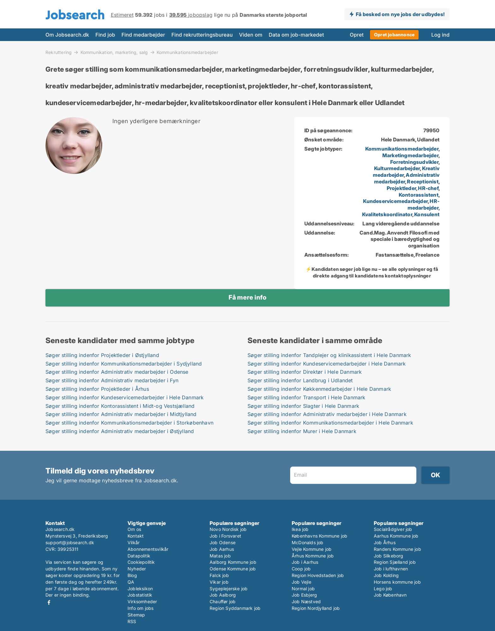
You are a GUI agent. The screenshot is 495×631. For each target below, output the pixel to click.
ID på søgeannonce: (328, 130)
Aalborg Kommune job (233, 562)
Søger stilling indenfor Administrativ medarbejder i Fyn (111, 380)
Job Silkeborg (388, 555)
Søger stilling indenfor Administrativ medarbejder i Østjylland (119, 431)
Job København (390, 595)
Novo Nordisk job (228, 529)
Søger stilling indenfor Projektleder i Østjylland (102, 355)
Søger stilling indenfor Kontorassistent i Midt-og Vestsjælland (119, 406)
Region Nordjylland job (316, 608)
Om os (134, 529)
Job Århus (385, 542)
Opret (357, 35)
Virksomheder (142, 601)
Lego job (383, 588)
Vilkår (134, 542)
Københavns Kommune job (319, 536)
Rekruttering (58, 52)
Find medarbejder (143, 35)
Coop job (301, 568)
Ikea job (300, 529)
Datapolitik (139, 555)
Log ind (440, 35)
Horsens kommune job (397, 582)
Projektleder (401, 188)
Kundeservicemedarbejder (395, 201)
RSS (132, 621)
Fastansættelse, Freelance (407, 255)
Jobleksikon (140, 588)
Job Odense (223, 542)
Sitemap (136, 614)
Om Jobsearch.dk (67, 35)
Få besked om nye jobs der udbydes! (400, 14)
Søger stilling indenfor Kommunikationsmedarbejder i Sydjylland (123, 363)
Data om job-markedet (296, 35)
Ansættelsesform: (326, 255)
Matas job (220, 555)
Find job (105, 35)
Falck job (219, 575)
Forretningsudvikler (414, 162)
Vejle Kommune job (311, 549)
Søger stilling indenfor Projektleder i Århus (97, 389)
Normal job (303, 588)
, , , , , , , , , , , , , (400, 181)
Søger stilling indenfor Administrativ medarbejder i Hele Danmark (327, 414)
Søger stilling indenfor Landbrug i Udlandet (300, 380)
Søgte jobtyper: (323, 149)
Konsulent (426, 214)
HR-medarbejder (423, 204)
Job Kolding (386, 575)
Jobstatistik (140, 595)
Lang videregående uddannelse (400, 223)
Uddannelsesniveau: (329, 223)
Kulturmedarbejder (397, 168)
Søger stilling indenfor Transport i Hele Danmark (307, 397)
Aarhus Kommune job (396, 536)
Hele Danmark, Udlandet (410, 139)
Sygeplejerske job (229, 588)
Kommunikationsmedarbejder (187, 52)
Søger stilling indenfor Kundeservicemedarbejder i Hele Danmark (124, 397)
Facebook (48, 602)
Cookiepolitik (141, 562)
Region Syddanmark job (235, 608)
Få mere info (247, 297)
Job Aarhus (222, 549)
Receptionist (422, 181)
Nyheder (137, 568)
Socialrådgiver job (393, 529)
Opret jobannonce (394, 34)
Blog (132, 575)
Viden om (250, 35)
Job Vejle (301, 582)
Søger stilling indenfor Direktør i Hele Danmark (305, 372)
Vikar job (219, 582)
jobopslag (190, 15)
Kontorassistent (418, 195)
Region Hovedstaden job (318, 575)
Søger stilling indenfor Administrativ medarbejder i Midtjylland (121, 414)
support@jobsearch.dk (69, 542)
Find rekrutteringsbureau (202, 35)
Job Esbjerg (304, 595)
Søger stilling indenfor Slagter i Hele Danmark (303, 406)
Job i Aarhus (305, 562)
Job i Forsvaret (225, 536)
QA (131, 582)
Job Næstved (306, 601)
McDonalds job (308, 542)
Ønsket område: (323, 139)
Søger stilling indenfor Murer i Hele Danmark (302, 431)
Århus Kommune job (313, 555)
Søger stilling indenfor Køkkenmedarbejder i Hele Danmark (319, 389)
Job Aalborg (223, 595)
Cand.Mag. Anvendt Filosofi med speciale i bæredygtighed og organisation (399, 239)
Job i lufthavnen (391, 568)
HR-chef (428, 188)
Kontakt (136, 536)
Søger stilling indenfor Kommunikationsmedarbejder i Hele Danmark (330, 423)
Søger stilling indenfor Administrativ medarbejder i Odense (116, 372)
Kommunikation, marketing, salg (114, 52)
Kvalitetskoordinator (387, 214)
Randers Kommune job (397, 549)
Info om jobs (140, 608)
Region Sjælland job (395, 562)
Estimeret (122, 15)
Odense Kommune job (233, 568)
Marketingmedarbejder (410, 155)
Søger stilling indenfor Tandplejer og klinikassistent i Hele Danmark (329, 355)
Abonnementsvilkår (148, 549)
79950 (431, 130)
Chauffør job (223, 601)
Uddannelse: (319, 232)
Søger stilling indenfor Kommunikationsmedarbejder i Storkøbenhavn (129, 423)
